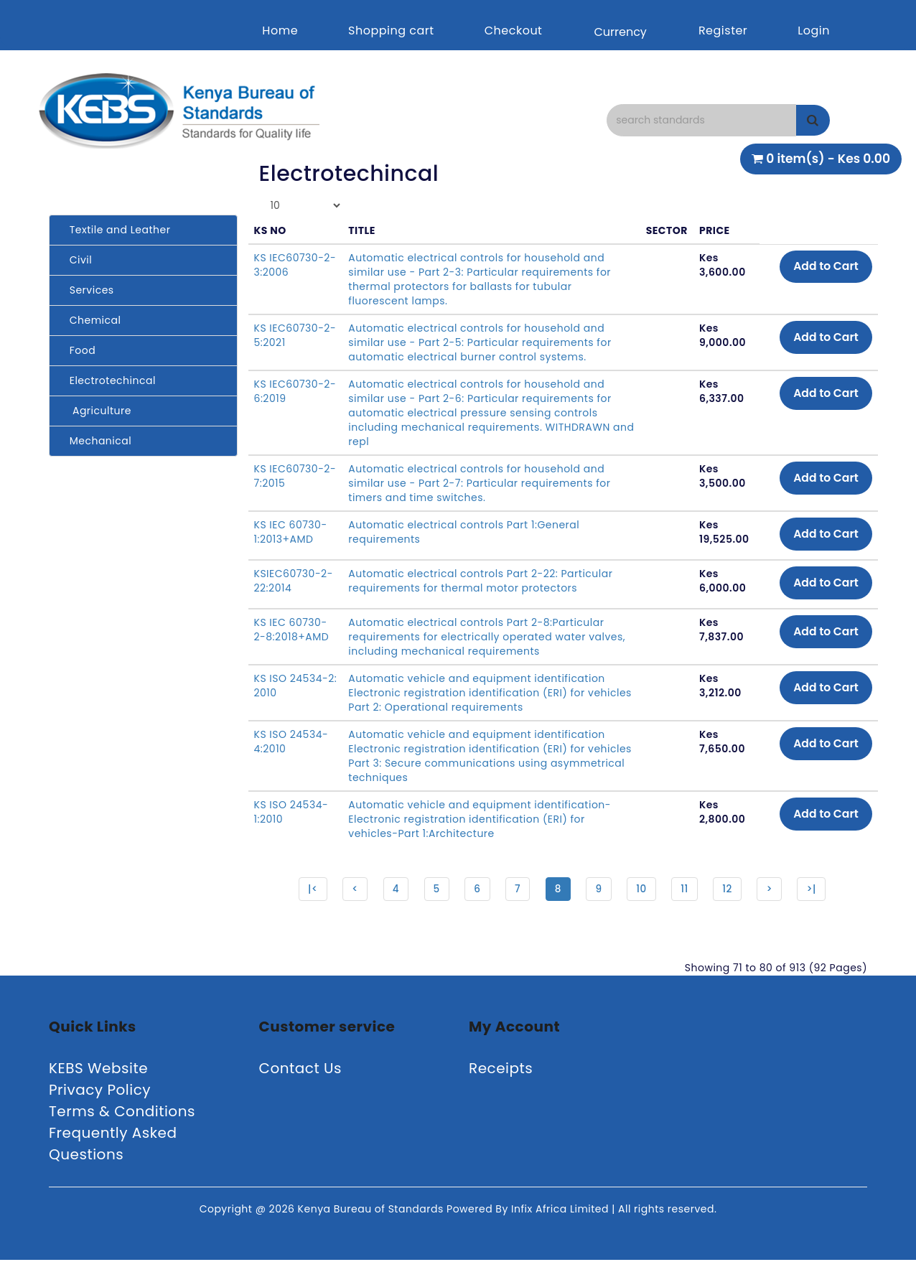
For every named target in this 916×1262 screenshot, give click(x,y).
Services (87, 290)
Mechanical (95, 441)
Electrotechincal (108, 380)
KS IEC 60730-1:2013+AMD (290, 532)
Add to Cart (824, 266)
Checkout (514, 30)
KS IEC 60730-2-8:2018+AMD (292, 629)
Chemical (90, 320)
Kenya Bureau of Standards (372, 1211)
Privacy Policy (100, 1092)
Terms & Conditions (122, 1113)
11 (687, 889)
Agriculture (95, 410)
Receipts (501, 1070)
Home (280, 30)
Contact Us (300, 1070)
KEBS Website (98, 1070)
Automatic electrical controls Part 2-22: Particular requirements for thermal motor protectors (480, 580)
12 (731, 889)
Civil (76, 260)
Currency (620, 32)
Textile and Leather (115, 230)
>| (817, 889)
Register (722, 30)
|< (307, 889)
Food (77, 350)
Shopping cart (391, 30)
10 (643, 889)
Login (814, 30)
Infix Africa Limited (561, 1211)
